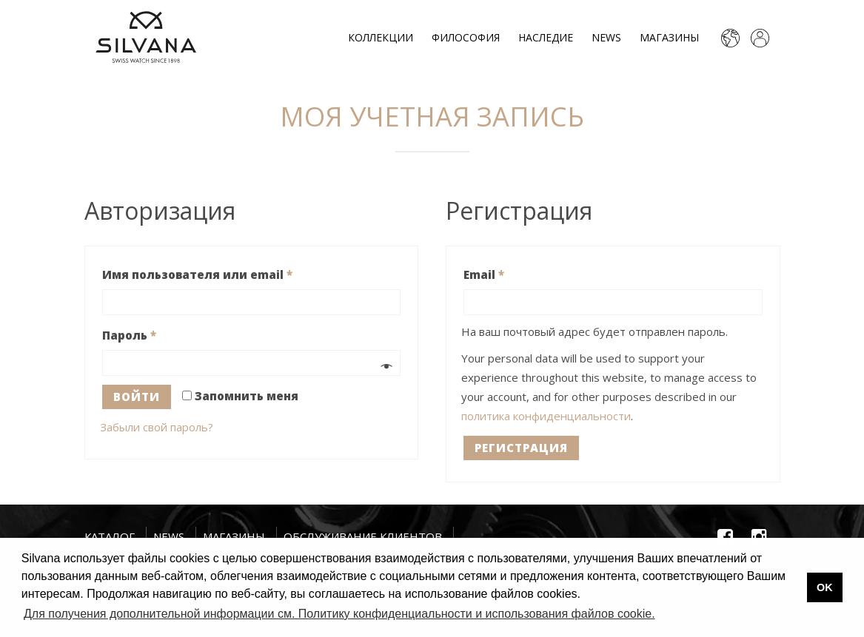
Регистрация (521, 447)
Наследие (545, 37)
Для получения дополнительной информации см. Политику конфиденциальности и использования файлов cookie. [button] (339, 613)
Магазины (669, 37)
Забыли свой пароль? (156, 426)
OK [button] (825, 587)
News (606, 37)
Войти (136, 396)
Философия (466, 37)
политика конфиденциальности (546, 415)
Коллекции (380, 37)
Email (483, 274)
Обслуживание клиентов (363, 536)
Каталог (109, 536)
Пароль (129, 335)
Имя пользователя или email (197, 274)
